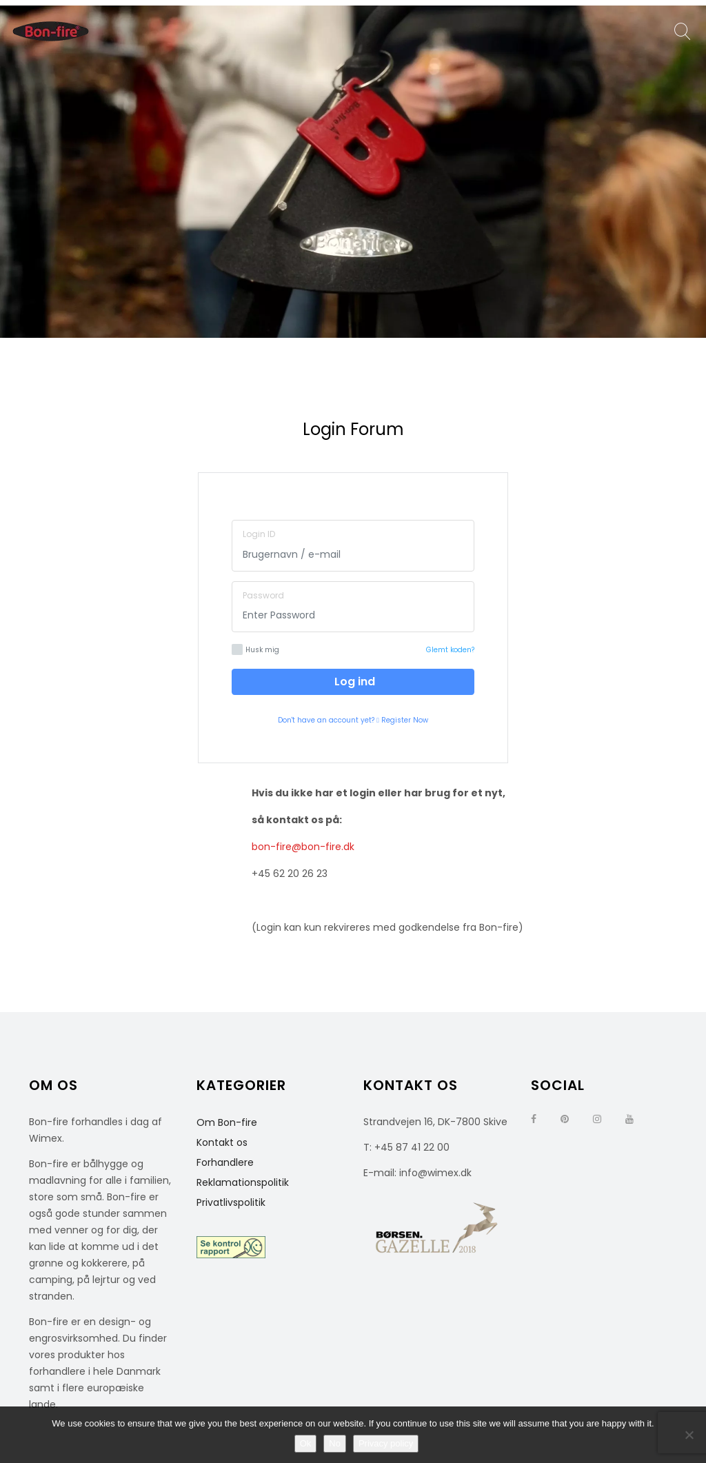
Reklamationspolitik (242, 1182)
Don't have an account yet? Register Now (353, 720)
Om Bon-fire (226, 1122)
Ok (306, 1443)
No (335, 1443)
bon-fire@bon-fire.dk (303, 847)
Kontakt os (222, 1142)
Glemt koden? (450, 650)
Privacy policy (386, 1443)
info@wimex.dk (435, 1173)
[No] (689, 1435)
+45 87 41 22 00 (412, 1147)
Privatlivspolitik (230, 1202)
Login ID (259, 534)
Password (263, 595)
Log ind (353, 681)
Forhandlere (225, 1162)
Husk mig (255, 649)
